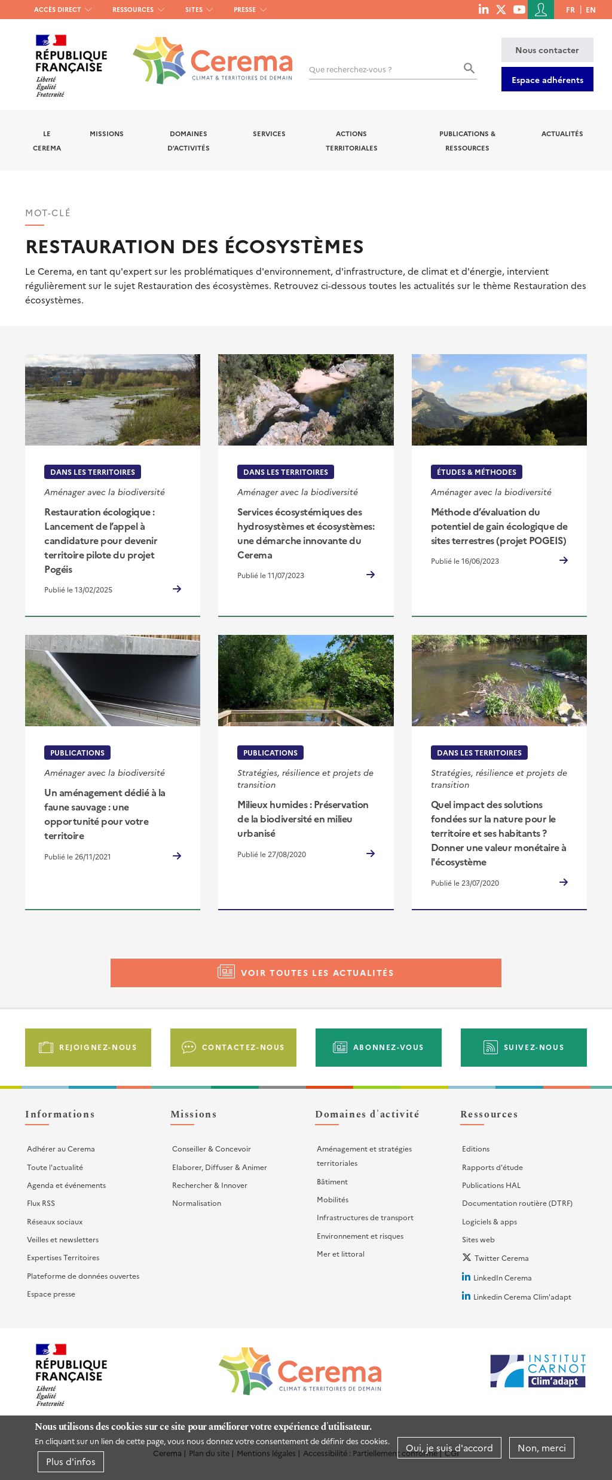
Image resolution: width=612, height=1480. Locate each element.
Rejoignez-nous (98, 1047)
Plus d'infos (71, 1463)
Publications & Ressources (467, 140)
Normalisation (196, 1202)
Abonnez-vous (388, 1047)
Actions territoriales (352, 140)
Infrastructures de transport (365, 1217)
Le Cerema (47, 140)
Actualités (562, 133)
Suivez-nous (534, 1047)
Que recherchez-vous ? (350, 69)
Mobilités (332, 1199)
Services (269, 133)
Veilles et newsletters (63, 1239)
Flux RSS (41, 1202)
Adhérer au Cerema (61, 1148)
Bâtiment (332, 1181)
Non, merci (542, 1449)
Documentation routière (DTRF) (517, 1202)
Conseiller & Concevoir (211, 1148)
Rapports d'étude (492, 1167)
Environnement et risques (360, 1235)
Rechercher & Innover (209, 1185)
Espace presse (51, 1293)
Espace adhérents (547, 79)
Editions (475, 1148)
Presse (245, 9)
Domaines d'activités (188, 140)
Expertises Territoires (63, 1257)
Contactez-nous (243, 1047)
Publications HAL (491, 1185)
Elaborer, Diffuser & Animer (219, 1167)
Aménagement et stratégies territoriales (364, 1155)
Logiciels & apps (489, 1221)
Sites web (478, 1239)
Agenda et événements (66, 1185)
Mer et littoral (341, 1253)
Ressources (133, 9)
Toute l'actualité (55, 1167)
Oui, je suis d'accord (449, 1449)
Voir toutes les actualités (317, 972)
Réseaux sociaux (54, 1221)
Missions (107, 133)
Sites (194, 9)
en (591, 9)
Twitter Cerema (502, 1257)
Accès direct (57, 9)
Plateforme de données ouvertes (83, 1275)
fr (570, 9)
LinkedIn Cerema (502, 1277)
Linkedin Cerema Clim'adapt (522, 1296)
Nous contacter (547, 50)
